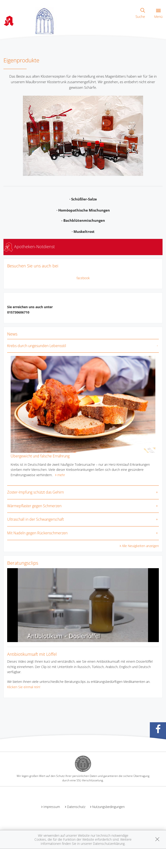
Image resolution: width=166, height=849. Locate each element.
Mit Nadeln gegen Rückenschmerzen (37, 532)
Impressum (51, 807)
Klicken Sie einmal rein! (23, 687)
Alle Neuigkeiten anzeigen (140, 546)
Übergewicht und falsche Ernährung (40, 456)
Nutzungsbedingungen (108, 807)
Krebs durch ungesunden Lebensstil (36, 345)
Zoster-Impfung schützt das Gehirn (35, 492)
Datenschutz (76, 807)
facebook (83, 278)
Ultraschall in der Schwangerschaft (35, 519)
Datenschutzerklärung (109, 843)
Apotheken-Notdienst (29, 246)
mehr (61, 475)
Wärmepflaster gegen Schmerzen (34, 505)
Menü (158, 14)
